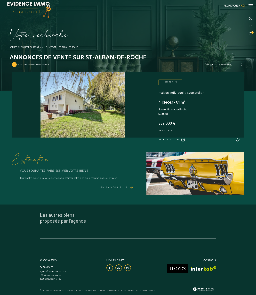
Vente (53, 47)
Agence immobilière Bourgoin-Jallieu (29, 47)
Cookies (152, 290)
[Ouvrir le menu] (251, 5)
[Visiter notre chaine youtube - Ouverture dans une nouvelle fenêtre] (118, 267)
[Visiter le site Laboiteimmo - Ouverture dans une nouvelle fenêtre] (203, 289)
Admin (123, 290)
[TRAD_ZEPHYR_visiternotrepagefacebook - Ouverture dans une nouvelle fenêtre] (109, 267)
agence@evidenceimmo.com (53, 271)
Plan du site (101, 290)
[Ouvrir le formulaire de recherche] (232, 5)
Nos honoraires (89, 290)
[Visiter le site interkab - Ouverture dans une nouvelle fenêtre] (203, 268)
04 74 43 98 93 (46, 267)
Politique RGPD (141, 290)
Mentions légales (113, 290)
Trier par (209, 64)
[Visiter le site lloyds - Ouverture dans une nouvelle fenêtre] (177, 268)
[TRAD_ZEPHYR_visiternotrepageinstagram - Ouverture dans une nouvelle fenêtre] (127, 267)
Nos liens (131, 290)
